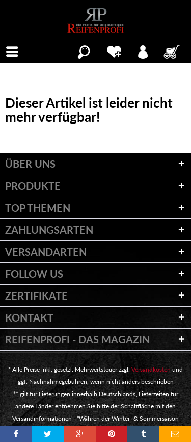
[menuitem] (12, 50)
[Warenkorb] (172, 50)
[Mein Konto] (143, 50)
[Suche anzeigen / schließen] (84, 50)
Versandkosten (151, 369)
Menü (15, 50)
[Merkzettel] (113, 50)
